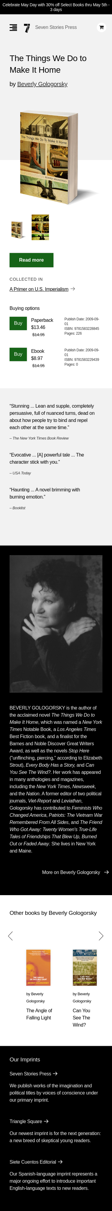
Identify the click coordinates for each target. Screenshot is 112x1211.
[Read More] (31, 260)
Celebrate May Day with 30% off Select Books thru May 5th (54, 4)
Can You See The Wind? (81, 1017)
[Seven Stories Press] (26, 28)
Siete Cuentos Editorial (33, 1162)
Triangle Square (26, 1121)
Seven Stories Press (56, 27)
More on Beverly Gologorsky (71, 872)
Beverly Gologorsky (42, 84)
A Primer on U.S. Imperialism (39, 289)
